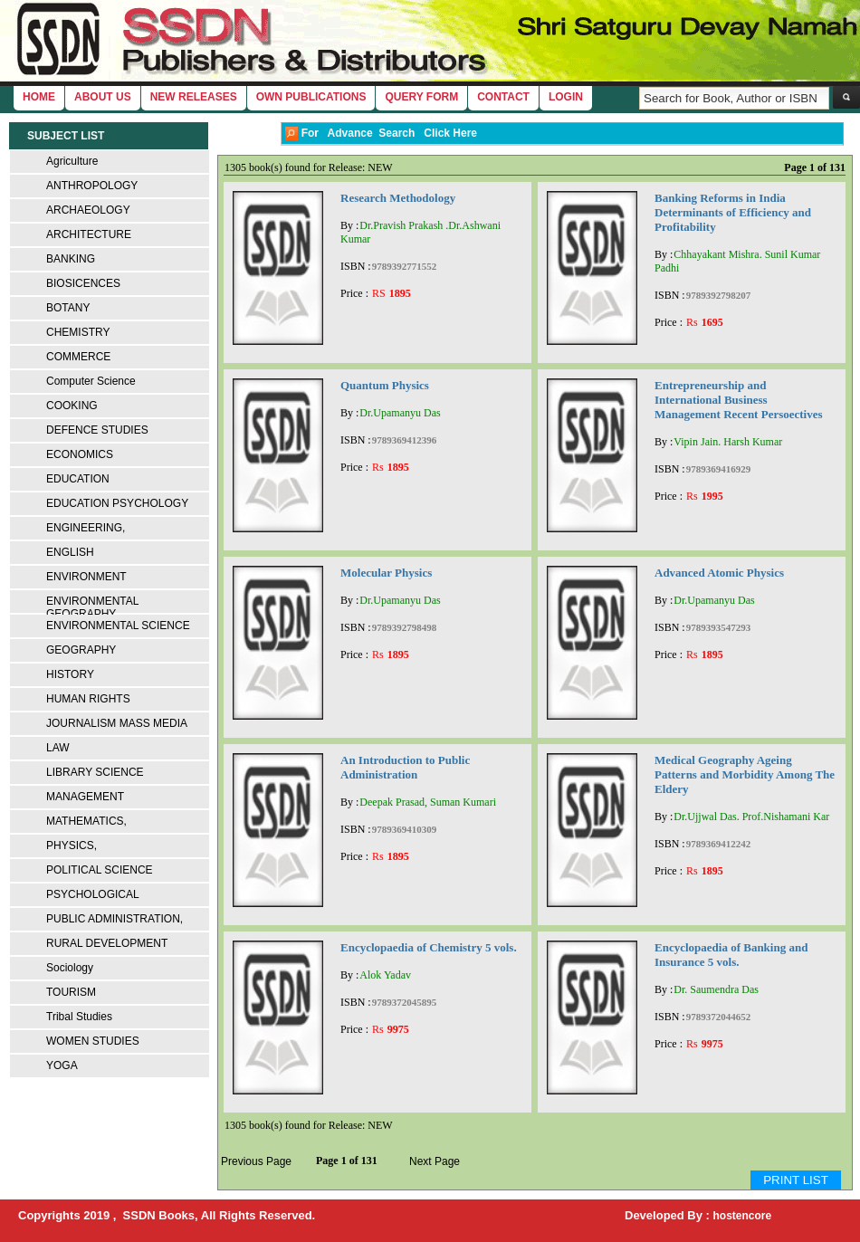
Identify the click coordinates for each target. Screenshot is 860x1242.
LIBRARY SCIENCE (95, 772)
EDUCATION (78, 479)
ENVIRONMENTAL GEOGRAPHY (92, 607)
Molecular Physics (386, 572)
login (566, 97)
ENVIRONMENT (86, 576)
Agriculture (72, 161)
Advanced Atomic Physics (719, 572)
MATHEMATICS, (86, 821)
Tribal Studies (79, 1016)
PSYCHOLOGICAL (92, 894)
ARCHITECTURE (88, 234)
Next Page (434, 1161)
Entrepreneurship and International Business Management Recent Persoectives (739, 399)
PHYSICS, (71, 845)
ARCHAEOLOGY (88, 210)
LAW (58, 747)
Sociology (69, 967)
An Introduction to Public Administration (405, 767)
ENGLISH (70, 552)
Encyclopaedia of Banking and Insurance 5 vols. (731, 955)
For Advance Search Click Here (381, 133)
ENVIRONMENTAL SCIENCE (118, 625)
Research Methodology (397, 198)
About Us (102, 97)
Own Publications (311, 97)
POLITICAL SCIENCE (99, 870)
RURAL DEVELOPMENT (106, 943)
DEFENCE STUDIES (97, 430)
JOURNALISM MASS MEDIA (116, 723)
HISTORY (70, 674)
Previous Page (256, 1161)
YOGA (62, 1065)
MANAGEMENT (85, 796)
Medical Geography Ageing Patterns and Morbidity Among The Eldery (745, 774)
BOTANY (68, 307)
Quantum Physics (384, 385)
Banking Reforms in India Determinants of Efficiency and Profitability (733, 212)
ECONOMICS (79, 454)
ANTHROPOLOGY (92, 185)
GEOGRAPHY (81, 650)
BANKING (70, 259)
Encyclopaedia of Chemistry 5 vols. (428, 947)
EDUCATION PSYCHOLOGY (117, 503)
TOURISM (71, 992)
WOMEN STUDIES (92, 1041)
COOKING (72, 405)
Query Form (421, 97)
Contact (503, 97)
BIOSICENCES (83, 283)
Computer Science (91, 381)
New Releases (193, 97)
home (39, 97)
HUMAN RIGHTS (88, 699)
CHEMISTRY (78, 332)
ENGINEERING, (85, 527)
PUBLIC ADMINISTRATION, (114, 918)
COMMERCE (78, 356)
